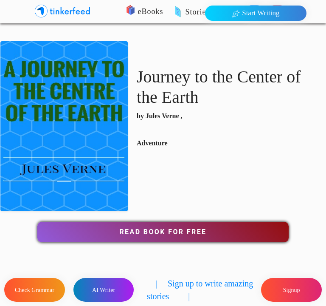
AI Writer (103, 290)
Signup (291, 290)
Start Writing (256, 13)
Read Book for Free (162, 232)
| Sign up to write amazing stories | (200, 290)
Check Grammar (34, 290)
